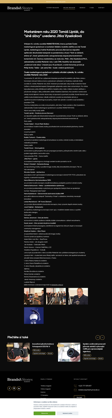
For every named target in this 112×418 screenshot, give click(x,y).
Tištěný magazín (52, 7)
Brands (50, 353)
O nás (92, 7)
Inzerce (82, 7)
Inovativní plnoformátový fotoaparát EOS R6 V (43, 345)
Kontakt (101, 7)
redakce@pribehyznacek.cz (88, 390)
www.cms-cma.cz (57, 285)
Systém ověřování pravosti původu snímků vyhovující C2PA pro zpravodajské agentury (94, 348)
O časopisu (44, 395)
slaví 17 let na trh (60, 1)
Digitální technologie (39, 353)
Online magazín (69, 7)
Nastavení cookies (67, 413)
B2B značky (36, 350)
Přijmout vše (44, 413)
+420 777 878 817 (84, 386)
